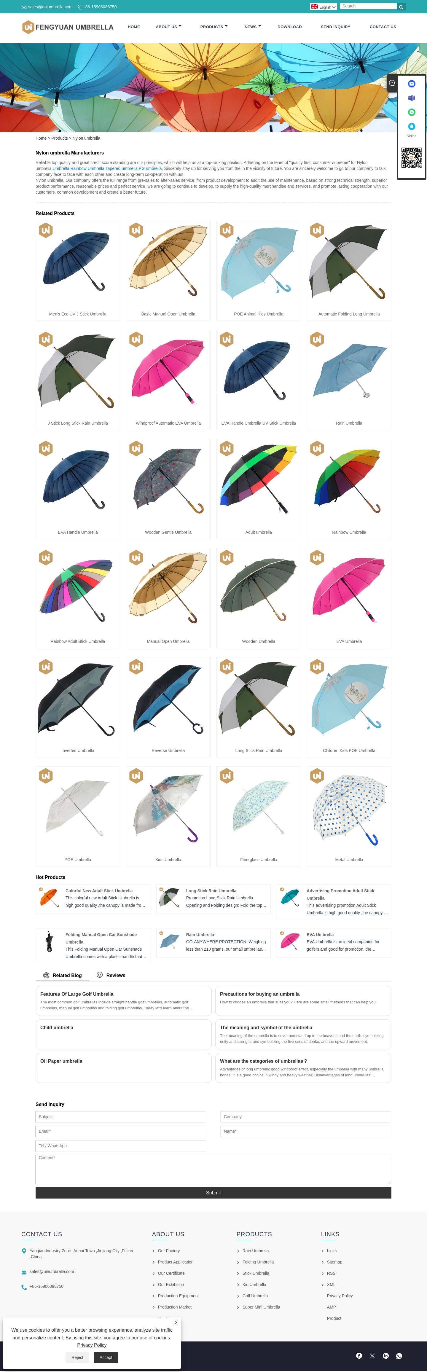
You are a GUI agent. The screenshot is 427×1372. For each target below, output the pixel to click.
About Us (168, 27)
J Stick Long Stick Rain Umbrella (78, 424)
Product (334, 1319)
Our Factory (169, 1251)
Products (214, 27)
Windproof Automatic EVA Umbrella (168, 424)
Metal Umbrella (349, 860)
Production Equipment (178, 1296)
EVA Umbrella (349, 642)
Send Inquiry (335, 27)
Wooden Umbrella (258, 642)
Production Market (175, 1308)
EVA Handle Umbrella (78, 533)
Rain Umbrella (349, 424)
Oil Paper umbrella (61, 1062)
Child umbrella (56, 1028)
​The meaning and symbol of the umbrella (266, 1028)
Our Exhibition (171, 1285)
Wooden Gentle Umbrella (168, 533)
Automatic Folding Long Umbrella (349, 315)
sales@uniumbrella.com (50, 6)
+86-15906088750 (100, 6)
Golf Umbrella (255, 1296)
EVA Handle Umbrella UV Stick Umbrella (259, 424)
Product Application (176, 1263)
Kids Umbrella (168, 860)
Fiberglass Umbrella (258, 860)
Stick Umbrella (256, 1274)
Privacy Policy (92, 1345)
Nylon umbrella (86, 139)
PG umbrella (150, 169)
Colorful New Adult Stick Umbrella (99, 892)
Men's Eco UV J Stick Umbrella (77, 315)
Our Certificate (171, 1274)
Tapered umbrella (122, 169)
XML (331, 1285)
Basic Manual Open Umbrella (168, 315)
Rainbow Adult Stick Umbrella (78, 642)
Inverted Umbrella (77, 751)
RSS (331, 1274)
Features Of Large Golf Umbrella (76, 994)
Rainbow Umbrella (87, 169)
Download (290, 27)
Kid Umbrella (254, 1285)
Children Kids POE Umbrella (349, 751)
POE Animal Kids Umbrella (258, 315)
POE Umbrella (78, 860)
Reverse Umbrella (168, 751)
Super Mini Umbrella (261, 1308)
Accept (106, 1357)
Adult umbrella (259, 533)
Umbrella (61, 169)
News (253, 27)
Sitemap (334, 1263)
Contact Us (383, 27)
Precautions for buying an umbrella (260, 994)
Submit (213, 1193)
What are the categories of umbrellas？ (264, 1062)
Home (134, 27)
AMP (331, 1308)
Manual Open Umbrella (168, 642)
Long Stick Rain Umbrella (258, 751)
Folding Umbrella (258, 1263)
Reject (77, 1357)
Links (332, 1251)
